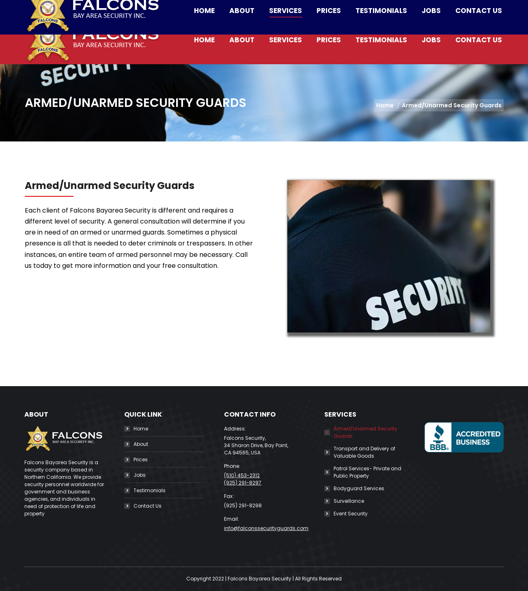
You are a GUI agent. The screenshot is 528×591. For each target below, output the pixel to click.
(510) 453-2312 (97, 8)
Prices (141, 459)
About (141, 444)
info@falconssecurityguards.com (188, 8)
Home (141, 428)
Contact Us (148, 505)
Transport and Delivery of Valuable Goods (364, 452)
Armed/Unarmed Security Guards (365, 432)
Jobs (140, 474)
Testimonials (150, 490)
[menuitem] (204, 40)
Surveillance (349, 501)
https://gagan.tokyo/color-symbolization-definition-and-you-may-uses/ (142, 342)
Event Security (351, 513)
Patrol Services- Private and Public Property (367, 472)
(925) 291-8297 (242, 482)
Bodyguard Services (359, 488)
